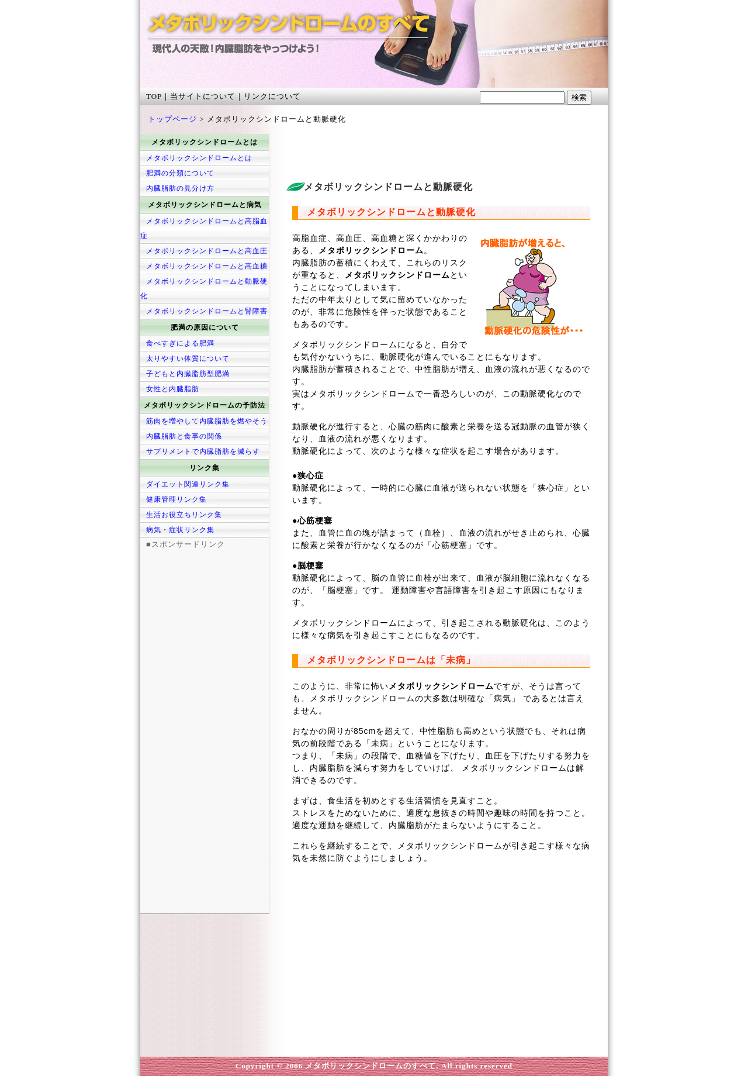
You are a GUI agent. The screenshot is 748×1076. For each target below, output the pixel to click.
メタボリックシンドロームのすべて (263, 49)
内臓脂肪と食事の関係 (184, 436)
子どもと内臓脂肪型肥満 (188, 374)
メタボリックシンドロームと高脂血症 (204, 228)
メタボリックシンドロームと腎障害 (207, 311)
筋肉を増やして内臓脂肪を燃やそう (207, 421)
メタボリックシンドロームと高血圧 (207, 251)
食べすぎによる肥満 (180, 343)
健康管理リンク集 (176, 499)
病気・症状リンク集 (180, 530)
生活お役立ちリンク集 (184, 515)
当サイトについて (203, 96)
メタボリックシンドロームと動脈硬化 (204, 288)
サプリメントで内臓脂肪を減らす (203, 451)
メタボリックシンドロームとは (199, 158)
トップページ (172, 119)
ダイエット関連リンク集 (188, 484)
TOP (154, 96)
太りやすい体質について (188, 358)
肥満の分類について (180, 173)
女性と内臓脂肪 (172, 389)
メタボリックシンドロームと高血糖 (207, 266)
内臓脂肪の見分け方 (180, 188)
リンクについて (272, 96)
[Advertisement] (423, 151)
